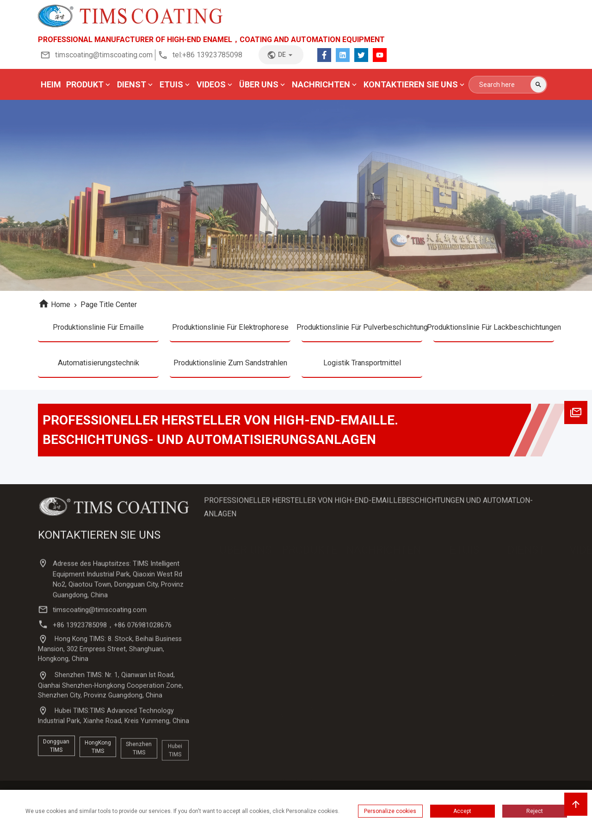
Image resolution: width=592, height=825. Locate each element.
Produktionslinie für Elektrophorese (230, 329)
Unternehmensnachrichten (383, 571)
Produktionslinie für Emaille (98, 329)
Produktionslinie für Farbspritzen (455, 663)
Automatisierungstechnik (98, 369)
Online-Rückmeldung (526, 627)
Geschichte (232, 587)
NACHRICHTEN (383, 554)
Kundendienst (526, 597)
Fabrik (225, 654)
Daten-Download (520, 653)
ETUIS (464, 554)
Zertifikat (229, 604)
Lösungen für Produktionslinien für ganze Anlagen (306, 703)
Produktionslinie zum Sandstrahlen (230, 369)
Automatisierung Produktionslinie (304, 725)
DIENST (526, 554)
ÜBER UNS (245, 554)
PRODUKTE (310, 554)
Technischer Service (524, 584)
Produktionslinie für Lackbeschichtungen (493, 329)
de (281, 55)
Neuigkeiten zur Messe (377, 587)
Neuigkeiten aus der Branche (373, 617)
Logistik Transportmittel (362, 369)
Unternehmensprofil (245, 571)
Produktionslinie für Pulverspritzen (455, 637)
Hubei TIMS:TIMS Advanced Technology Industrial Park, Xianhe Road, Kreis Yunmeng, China (114, 747)
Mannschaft (234, 637)
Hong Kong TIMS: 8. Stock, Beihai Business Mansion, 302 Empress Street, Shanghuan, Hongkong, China (111, 686)
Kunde (225, 621)
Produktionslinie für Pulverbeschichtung (362, 329)
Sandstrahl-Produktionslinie (450, 689)
